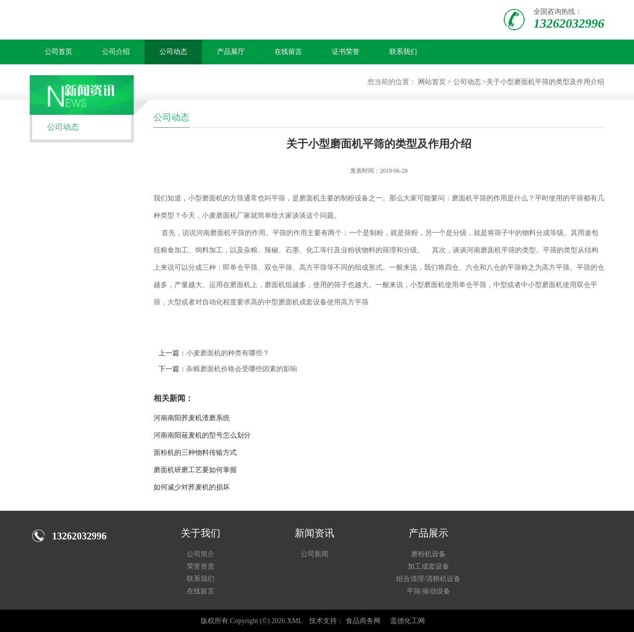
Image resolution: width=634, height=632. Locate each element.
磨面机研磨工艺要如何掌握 (195, 470)
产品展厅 (231, 51)
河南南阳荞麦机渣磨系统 (192, 418)
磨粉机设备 (428, 554)
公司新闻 (314, 554)
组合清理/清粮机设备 (428, 579)
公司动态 (173, 51)
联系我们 (403, 51)
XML (295, 621)
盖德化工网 (407, 621)
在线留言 (288, 51)
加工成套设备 (428, 566)
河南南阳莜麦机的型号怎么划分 (202, 435)
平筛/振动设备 (428, 591)
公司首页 (58, 51)
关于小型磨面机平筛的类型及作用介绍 (545, 82)
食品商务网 (363, 621)
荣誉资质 (200, 566)
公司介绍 (116, 51)
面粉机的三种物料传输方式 (195, 452)
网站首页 (432, 82)
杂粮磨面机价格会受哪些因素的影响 (241, 369)
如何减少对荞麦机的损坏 (192, 487)
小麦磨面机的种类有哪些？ (227, 353)
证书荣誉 (346, 51)
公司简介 (200, 554)
